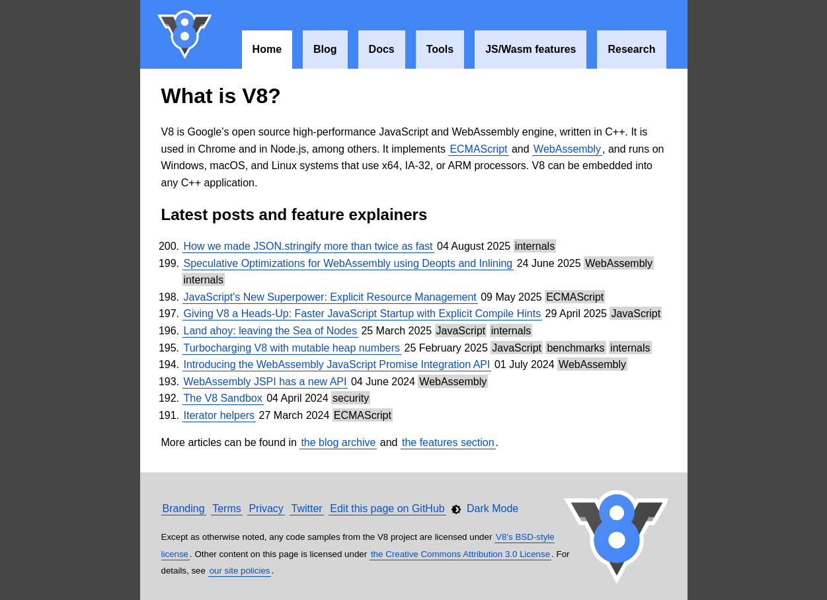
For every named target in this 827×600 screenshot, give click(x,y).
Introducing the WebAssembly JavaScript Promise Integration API (337, 364)
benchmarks (575, 348)
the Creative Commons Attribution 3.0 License (460, 554)
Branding (184, 508)
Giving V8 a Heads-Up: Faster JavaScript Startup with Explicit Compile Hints (362, 313)
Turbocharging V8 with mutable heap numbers (292, 348)
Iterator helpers (219, 415)
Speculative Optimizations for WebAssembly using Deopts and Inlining (348, 263)
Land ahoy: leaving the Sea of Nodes (270, 330)
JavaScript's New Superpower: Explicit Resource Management (330, 297)
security (351, 398)
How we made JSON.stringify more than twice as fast (308, 246)
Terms (226, 508)
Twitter (306, 508)
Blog (325, 49)
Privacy (266, 508)
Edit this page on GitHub (387, 508)
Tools (439, 49)
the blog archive (338, 442)
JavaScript (635, 313)
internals (535, 246)
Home (267, 49)
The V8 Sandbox (223, 398)
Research (631, 49)
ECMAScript (478, 149)
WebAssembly (567, 149)
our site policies (240, 571)
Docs (382, 49)
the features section (448, 442)
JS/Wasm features (530, 49)
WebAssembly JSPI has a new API (265, 381)
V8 (185, 34)
